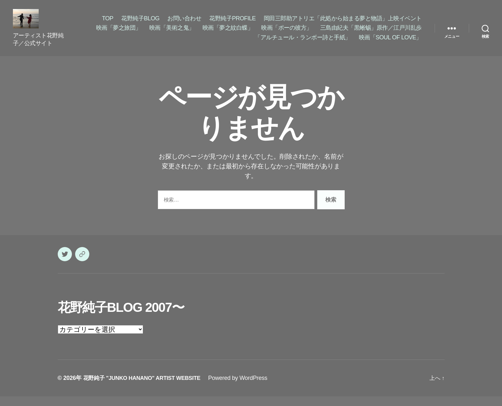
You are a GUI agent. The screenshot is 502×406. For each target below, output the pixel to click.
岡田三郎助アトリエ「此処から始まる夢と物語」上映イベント (343, 23)
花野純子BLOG (140, 23)
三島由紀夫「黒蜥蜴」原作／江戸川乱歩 (371, 32)
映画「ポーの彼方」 (286, 32)
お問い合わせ (184, 23)
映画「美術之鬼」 (171, 32)
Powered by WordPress (245, 387)
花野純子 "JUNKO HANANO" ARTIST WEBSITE (145, 387)
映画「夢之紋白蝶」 (227, 32)
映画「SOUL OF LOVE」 (390, 42)
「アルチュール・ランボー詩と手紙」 (303, 42)
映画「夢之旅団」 (118, 32)
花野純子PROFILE (232, 23)
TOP (107, 23)
